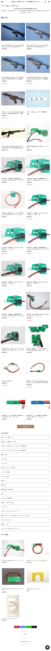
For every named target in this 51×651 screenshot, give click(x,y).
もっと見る (25, 426)
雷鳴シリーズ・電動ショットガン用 (8, 441)
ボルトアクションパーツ (6, 520)
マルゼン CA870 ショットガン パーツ (11, 511)
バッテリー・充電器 (5, 472)
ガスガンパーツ (4, 506)
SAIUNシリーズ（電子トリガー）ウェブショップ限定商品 (13, 446)
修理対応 (3, 485)
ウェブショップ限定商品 (6, 498)
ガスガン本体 (4, 459)
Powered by (25, 643)
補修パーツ (3, 480)
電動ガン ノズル (5, 524)
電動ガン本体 (4, 454)
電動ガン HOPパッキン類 (7, 502)
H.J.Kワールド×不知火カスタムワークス (10, 528)
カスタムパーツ (4, 463)
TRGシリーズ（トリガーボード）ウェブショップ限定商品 (13, 450)
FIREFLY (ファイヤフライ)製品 (8, 467)
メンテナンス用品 (5, 476)
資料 (2, 493)
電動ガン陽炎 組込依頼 (7, 489)
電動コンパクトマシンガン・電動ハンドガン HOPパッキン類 (14, 515)
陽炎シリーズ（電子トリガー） (7, 437)
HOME (2, 5)
